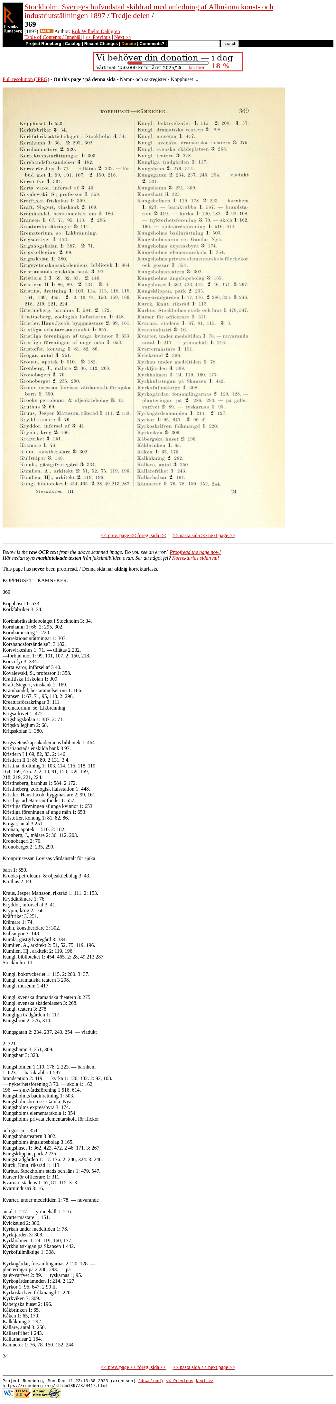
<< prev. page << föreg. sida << (133, 535)
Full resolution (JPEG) (26, 79)
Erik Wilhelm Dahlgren (96, 31)
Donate (128, 43)
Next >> (122, 37)
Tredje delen (130, 15)
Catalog (73, 43)
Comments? (152, 43)
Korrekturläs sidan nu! (195, 558)
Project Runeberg (43, 43)
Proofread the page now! (195, 552)
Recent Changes (101, 43)
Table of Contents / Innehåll (53, 37)
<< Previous (98, 37)
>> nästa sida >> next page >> (204, 535)
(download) (150, 1381)
